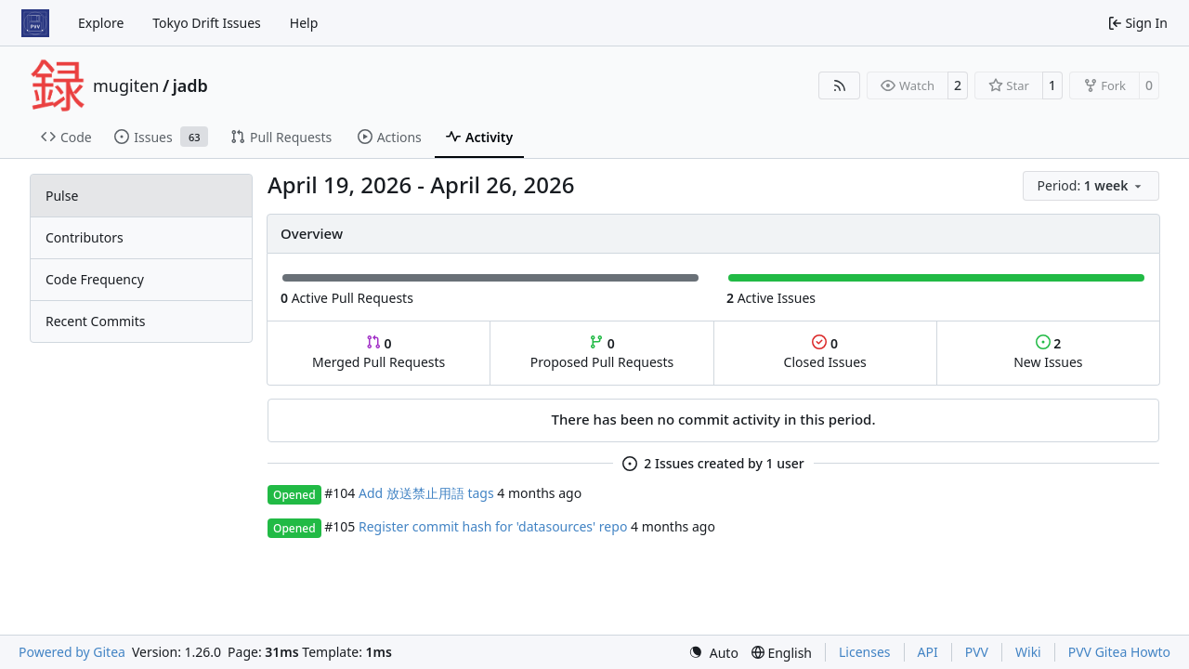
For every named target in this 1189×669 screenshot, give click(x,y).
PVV (976, 652)
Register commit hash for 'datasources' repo (493, 526)
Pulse (62, 195)
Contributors (85, 237)
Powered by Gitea (72, 652)
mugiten (126, 85)
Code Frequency (95, 279)
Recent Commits (95, 321)
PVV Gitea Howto (1119, 652)
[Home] (35, 23)
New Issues (1047, 352)
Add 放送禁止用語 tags (426, 493)
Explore (101, 23)
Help (304, 23)
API (928, 652)
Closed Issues (825, 352)
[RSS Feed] (839, 85)
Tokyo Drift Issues (206, 23)
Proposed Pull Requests (602, 352)
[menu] (1091, 186)
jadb (190, 85)
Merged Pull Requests (378, 352)
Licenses (865, 652)
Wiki (1028, 652)
